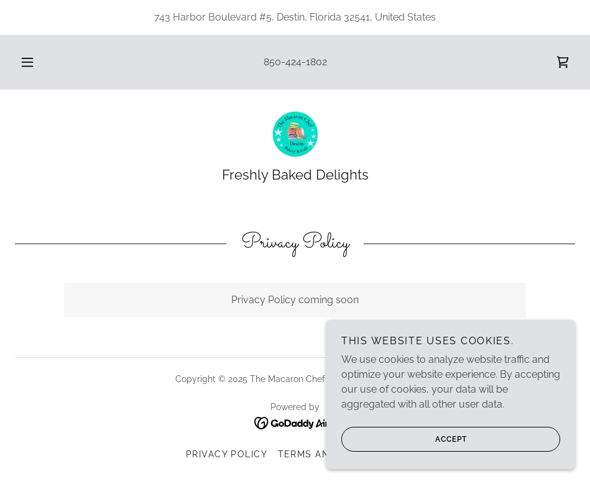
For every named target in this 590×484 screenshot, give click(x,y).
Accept (404, 464)
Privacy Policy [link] (227, 454)
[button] (40, 62)
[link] (562, 62)
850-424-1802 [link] (295, 62)
